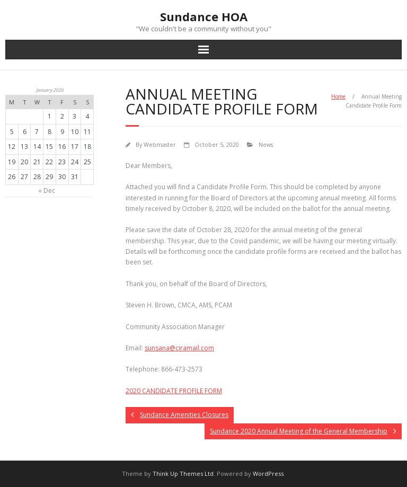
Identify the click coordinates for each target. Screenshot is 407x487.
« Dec (46, 190)
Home (338, 96)
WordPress (268, 473)
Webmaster (160, 144)
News (266, 144)
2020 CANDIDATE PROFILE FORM (174, 390)
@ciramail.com (179, 347)
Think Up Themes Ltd (183, 473)
